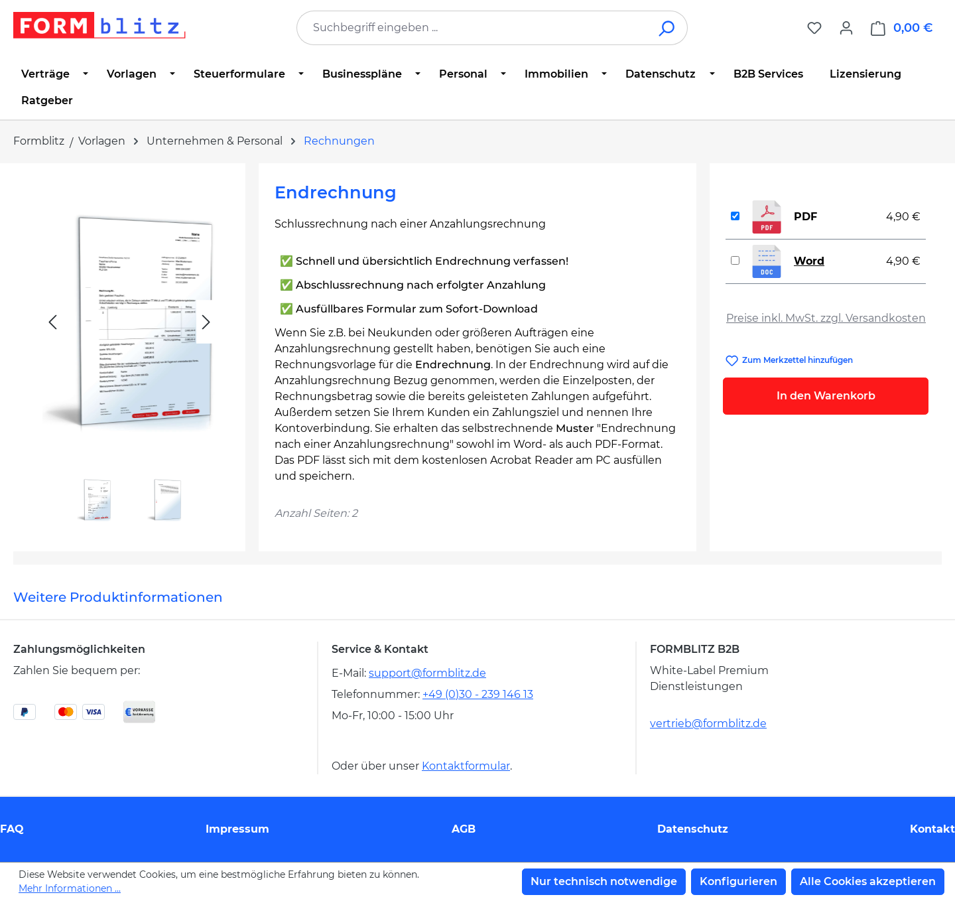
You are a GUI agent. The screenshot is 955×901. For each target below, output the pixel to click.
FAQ (12, 829)
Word (809, 261)
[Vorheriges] (52, 322)
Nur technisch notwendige (604, 881)
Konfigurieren (738, 881)
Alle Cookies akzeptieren (868, 881)
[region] (129, 352)
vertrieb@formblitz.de (708, 723)
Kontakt (932, 829)
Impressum (237, 829)
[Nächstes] (206, 322)
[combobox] (472, 28)
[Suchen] (667, 28)
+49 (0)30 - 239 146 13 (477, 694)
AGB (464, 829)
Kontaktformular (466, 766)
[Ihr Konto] (846, 28)
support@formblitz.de (427, 673)
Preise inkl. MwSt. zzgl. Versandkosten (826, 318)
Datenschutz (692, 829)
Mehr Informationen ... (70, 888)
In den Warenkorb (826, 395)
